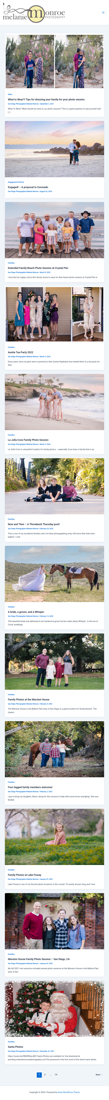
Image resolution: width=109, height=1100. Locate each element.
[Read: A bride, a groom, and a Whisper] (54, 573)
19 (56, 1074)
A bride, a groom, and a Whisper (26, 611)
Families (11, 263)
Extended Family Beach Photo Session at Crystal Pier (38, 267)
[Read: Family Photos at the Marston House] (54, 661)
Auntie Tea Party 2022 (20, 352)
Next (99, 1074)
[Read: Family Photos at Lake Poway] (54, 836)
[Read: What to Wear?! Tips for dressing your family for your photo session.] (54, 61)
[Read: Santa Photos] (54, 1008)
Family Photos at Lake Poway (24, 874)
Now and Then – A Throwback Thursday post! (34, 524)
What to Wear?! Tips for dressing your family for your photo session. (46, 99)
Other (10, 94)
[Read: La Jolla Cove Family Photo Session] (54, 402)
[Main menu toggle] (103, 12)
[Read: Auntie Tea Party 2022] (54, 314)
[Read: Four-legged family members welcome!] (54, 749)
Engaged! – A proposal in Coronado (28, 187)
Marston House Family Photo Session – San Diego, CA (39, 959)
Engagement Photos (16, 182)
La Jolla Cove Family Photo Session (28, 439)
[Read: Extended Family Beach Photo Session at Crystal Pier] (54, 230)
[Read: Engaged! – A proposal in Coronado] (54, 149)
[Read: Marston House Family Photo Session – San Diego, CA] (54, 921)
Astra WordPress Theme (69, 1092)
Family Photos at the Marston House (28, 699)
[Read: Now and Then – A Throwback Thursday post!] (54, 486)
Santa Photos (15, 1046)
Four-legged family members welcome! (30, 787)
